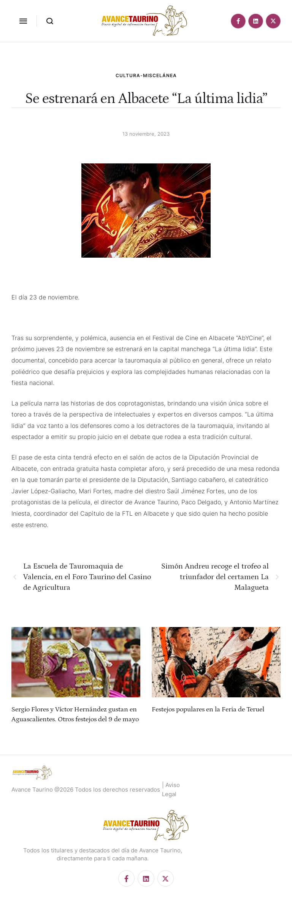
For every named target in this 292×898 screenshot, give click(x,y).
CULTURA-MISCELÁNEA (146, 75)
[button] (23, 21)
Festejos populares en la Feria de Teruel (208, 709)
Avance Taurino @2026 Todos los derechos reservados (85, 789)
